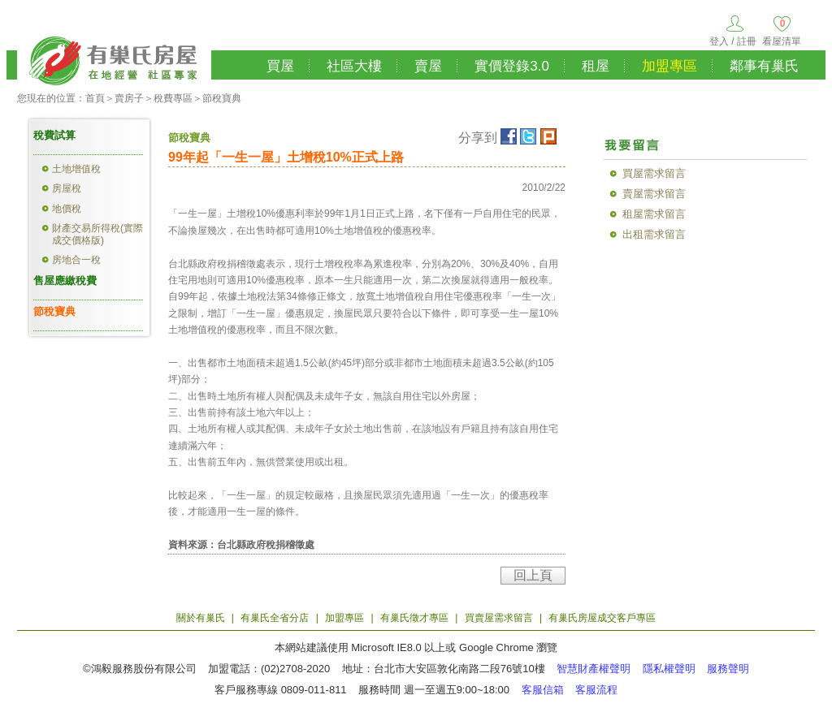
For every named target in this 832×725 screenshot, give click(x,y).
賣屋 (428, 66)
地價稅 (66, 208)
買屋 (280, 66)
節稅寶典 (221, 98)
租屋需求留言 (654, 214)
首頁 (95, 98)
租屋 (595, 66)
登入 (719, 41)
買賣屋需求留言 (499, 618)
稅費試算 (54, 135)
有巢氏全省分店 (274, 618)
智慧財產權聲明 (593, 668)
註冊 (746, 41)
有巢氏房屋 (114, 58)
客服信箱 (543, 690)
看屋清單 (781, 41)
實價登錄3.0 (511, 66)
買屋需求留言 (654, 173)
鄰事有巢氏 (764, 66)
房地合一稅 (76, 259)
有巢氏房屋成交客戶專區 (602, 618)
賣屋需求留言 (654, 194)
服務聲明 (728, 668)
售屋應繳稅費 (65, 280)
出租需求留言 (654, 234)
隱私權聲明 (669, 668)
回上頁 (533, 575)
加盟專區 (669, 66)
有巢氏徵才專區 (414, 618)
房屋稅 (66, 188)
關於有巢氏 (200, 618)
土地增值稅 (76, 169)
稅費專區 (173, 98)
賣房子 (129, 98)
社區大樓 (354, 66)
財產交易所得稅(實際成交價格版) (97, 233)
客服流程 (596, 690)
